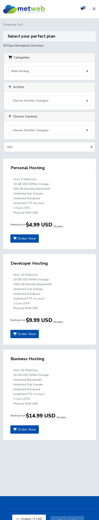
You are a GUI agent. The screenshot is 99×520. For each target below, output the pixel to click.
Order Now (24, 238)
